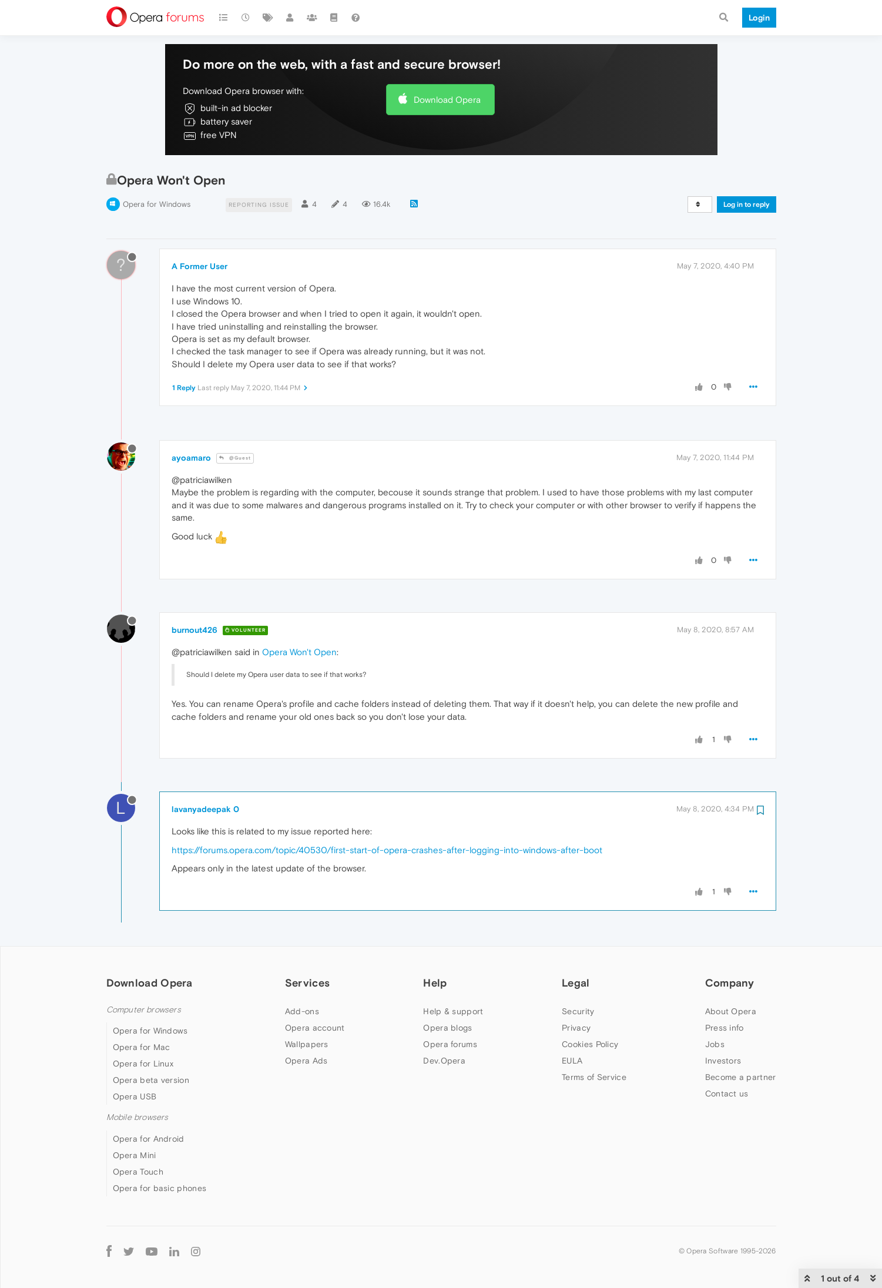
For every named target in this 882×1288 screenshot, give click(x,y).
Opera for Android (149, 1138)
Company (729, 983)
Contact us (727, 1093)
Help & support (453, 1011)
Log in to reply (746, 204)
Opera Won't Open (299, 652)
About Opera (730, 1011)
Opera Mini (134, 1155)
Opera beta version (151, 1080)
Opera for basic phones (160, 1188)
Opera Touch (138, 1171)
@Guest (235, 458)
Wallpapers (306, 1044)
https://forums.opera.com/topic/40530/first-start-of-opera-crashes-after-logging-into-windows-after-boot (387, 850)
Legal (576, 983)
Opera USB (135, 1096)
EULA (572, 1060)
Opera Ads (306, 1060)
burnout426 (194, 630)
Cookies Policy (590, 1044)
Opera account (315, 1027)
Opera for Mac (141, 1047)
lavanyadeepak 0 (205, 809)
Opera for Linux (143, 1063)
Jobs (715, 1044)
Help (435, 983)
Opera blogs (447, 1027)
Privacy (576, 1027)
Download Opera (447, 100)
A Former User (199, 266)
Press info (724, 1027)
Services (307, 983)
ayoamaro (191, 457)
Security (578, 1011)
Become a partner (740, 1077)
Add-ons (302, 1011)
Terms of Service (594, 1077)
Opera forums (450, 1044)
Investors (723, 1060)
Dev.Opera (444, 1060)
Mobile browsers (137, 1117)
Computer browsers (143, 1010)
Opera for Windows (156, 204)
